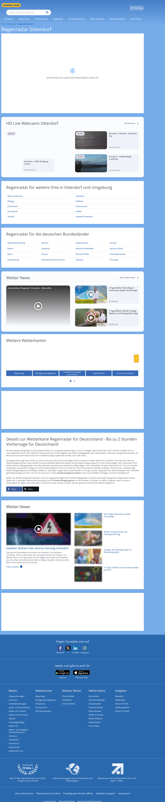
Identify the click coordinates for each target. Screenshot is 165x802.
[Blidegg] (38, 197)
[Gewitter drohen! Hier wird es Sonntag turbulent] (36, 538)
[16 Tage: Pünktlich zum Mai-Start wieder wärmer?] (106, 572)
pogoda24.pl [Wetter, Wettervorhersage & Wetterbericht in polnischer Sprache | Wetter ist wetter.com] (14, 743)
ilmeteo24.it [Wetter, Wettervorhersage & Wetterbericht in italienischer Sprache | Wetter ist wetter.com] (14, 740)
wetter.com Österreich (18, 711)
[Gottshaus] (106, 192)
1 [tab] (70, 377)
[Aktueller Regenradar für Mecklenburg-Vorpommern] (53, 256)
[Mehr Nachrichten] (129, 274)
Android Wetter (68, 700)
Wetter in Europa (96, 711)
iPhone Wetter (68, 692)
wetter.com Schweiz (17, 707)
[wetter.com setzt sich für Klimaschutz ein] (72, 771)
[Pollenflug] (137, 5)
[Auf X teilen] (31, 485)
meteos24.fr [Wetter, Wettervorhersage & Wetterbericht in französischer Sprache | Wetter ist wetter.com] (14, 736)
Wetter (13, 687)
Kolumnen (13, 696)
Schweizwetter (95, 700)
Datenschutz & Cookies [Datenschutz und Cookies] (48, 789)
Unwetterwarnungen (17, 700)
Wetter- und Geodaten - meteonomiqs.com (19, 727)
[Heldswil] (106, 197)
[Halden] (106, 207)
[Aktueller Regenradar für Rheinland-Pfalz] (82, 251)
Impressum (124, 789)
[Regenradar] (19, 357)
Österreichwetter (96, 704)
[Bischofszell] (38, 207)
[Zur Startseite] (11, 5)
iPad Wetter (67, 696)
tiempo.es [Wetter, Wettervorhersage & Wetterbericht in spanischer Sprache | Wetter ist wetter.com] (13, 732)
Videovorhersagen (16, 692)
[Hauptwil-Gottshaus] (106, 212)
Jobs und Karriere (24, 789)
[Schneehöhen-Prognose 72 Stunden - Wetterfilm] (38, 302)
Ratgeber (121, 687)
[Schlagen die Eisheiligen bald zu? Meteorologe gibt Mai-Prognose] (106, 554)
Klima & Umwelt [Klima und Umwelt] (122, 707)
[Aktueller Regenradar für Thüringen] (114, 256)
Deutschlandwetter (97, 696)
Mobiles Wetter (71, 687)
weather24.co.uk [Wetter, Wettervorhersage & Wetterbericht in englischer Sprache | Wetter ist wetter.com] (16, 747)
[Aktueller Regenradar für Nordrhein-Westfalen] (85, 245)
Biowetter (119, 692)
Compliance (49, 797)
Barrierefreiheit (67, 797)
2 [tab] (74, 377)
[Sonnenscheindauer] (125, 357)
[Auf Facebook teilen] (14, 485)
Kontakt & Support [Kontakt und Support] (105, 789)
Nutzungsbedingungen (90, 797)
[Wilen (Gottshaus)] (38, 192)
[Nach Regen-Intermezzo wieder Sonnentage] (106, 518)
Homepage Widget (17, 718)
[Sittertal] (38, 212)
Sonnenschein (41, 704)
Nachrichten (94, 692)
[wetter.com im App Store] (81, 670)
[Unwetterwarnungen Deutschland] (72, 357)
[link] (8, 15)
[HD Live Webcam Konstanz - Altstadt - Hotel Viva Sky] (107, 137)
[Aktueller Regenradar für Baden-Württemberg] (16, 239)
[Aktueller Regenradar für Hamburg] (46, 245)
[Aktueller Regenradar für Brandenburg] (13, 256)
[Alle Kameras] (131, 119)
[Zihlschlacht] (38, 202)
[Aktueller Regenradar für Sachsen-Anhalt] (116, 245)
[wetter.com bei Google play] (62, 670)
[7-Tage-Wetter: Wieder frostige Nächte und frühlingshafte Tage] (107, 314)
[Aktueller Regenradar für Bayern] (10, 245)
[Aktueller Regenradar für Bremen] (45, 239)
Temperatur (40, 700)
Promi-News (94, 722)
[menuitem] (8, 15)
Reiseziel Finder (122, 700)
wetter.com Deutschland (19, 704)
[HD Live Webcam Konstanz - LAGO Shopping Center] (38, 148)
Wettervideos (97, 687)
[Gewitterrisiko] (99, 357)
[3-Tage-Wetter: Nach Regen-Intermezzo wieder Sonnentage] (107, 291)
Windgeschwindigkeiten (45, 696)
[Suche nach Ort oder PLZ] (47, 5)
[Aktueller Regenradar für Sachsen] (113, 239)
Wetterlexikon (95, 718)
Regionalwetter (95, 707)
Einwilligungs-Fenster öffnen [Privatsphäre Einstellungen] (78, 789)
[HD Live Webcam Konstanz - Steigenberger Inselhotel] (107, 160)
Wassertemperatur (43, 707)
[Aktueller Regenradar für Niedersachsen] (82, 239)
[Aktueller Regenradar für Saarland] (79, 256)
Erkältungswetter (122, 704)
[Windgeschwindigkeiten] (46, 357)
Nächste (136, 355)
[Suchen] (66, 5)
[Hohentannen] (106, 202)
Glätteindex (120, 696)
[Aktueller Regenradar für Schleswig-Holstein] (118, 251)
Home (3, 20)
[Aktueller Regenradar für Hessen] (45, 251)
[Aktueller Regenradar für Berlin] (10, 251)
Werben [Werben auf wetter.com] (12, 715)
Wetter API (13, 722)
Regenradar (40, 692)
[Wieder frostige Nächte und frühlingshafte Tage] (106, 536)
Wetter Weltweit (95, 715)
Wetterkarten (11, 20)
